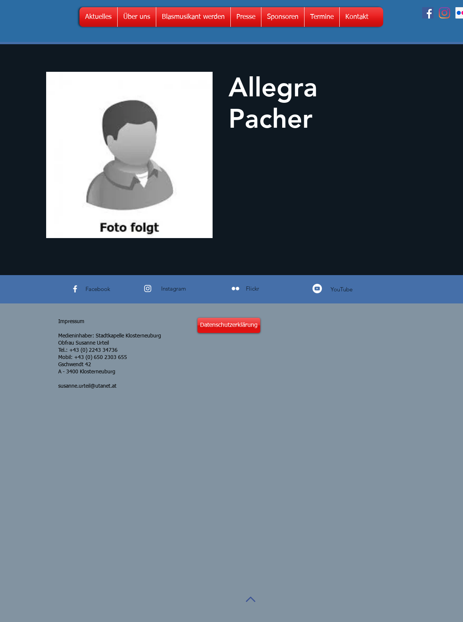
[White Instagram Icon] (147, 288)
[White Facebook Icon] (75, 289)
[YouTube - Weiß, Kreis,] (317, 288)
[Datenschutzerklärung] (228, 325)
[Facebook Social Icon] (427, 13)
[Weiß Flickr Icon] (235, 288)
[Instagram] (444, 13)
